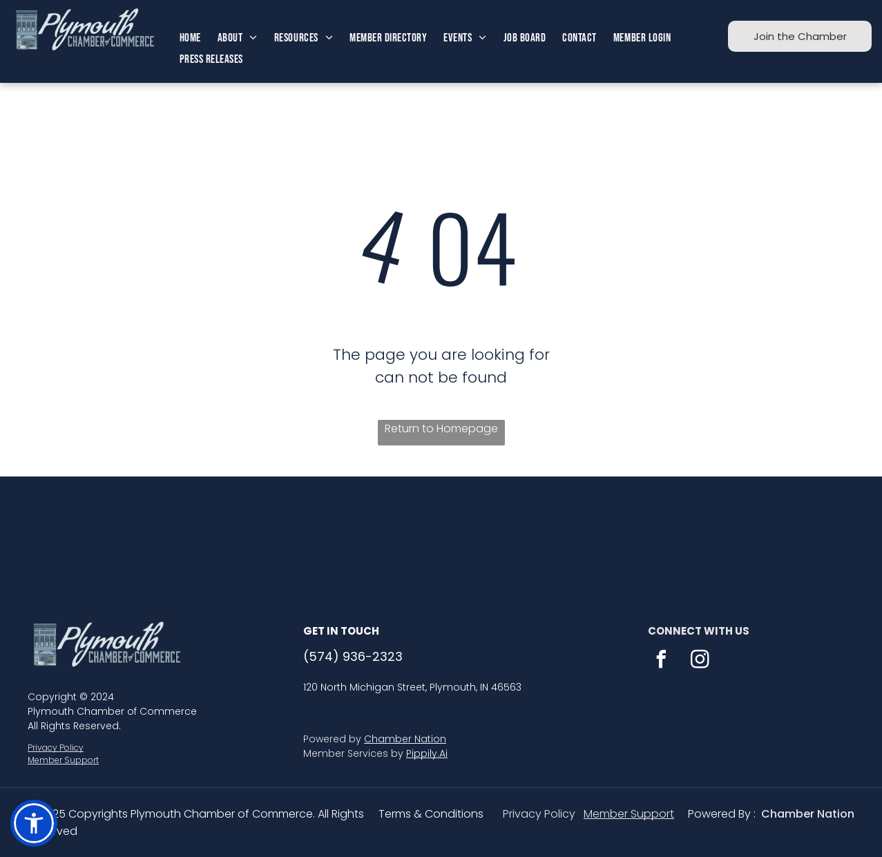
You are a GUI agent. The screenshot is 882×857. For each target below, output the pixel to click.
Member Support (63, 760)
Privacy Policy (56, 747)
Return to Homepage (441, 428)
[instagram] (700, 661)
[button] (34, 823)
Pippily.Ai (427, 753)
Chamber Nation (405, 739)
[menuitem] (190, 38)
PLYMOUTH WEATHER (441, 528)
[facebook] (661, 661)
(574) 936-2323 (353, 656)
